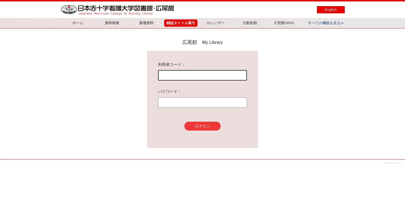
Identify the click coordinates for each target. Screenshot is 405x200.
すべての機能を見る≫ (326, 23)
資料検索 (112, 23)
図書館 (118, 9)
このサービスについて (392, 163)
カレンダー (215, 23)
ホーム (77, 23)
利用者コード (169, 64)
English (331, 10)
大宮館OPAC (284, 23)
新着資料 (146, 23)
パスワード (168, 91)
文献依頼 (249, 23)
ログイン (202, 126)
